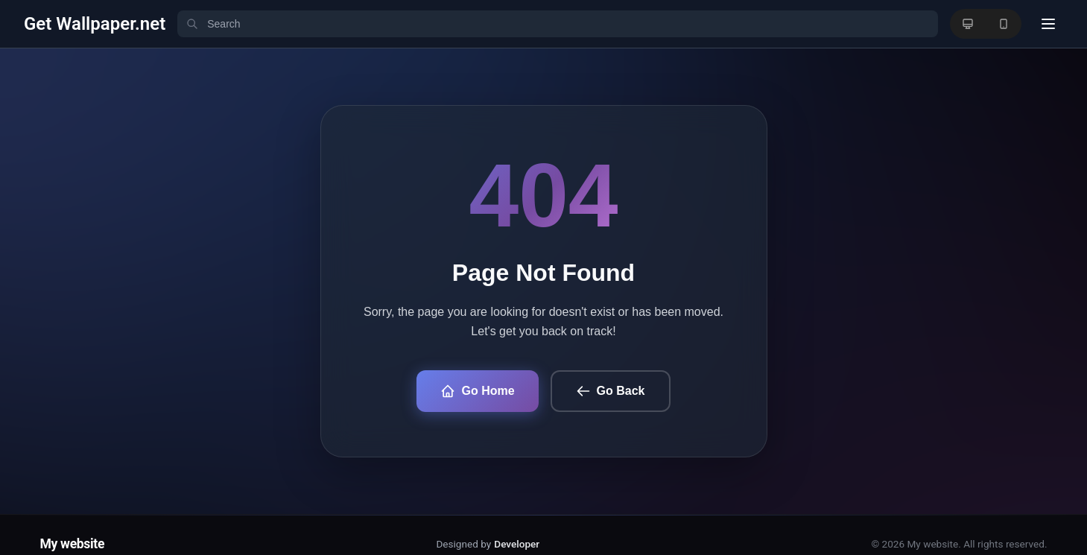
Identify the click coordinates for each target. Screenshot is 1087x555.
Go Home (477, 391)
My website (72, 543)
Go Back (610, 391)
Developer (516, 544)
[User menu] (1048, 24)
